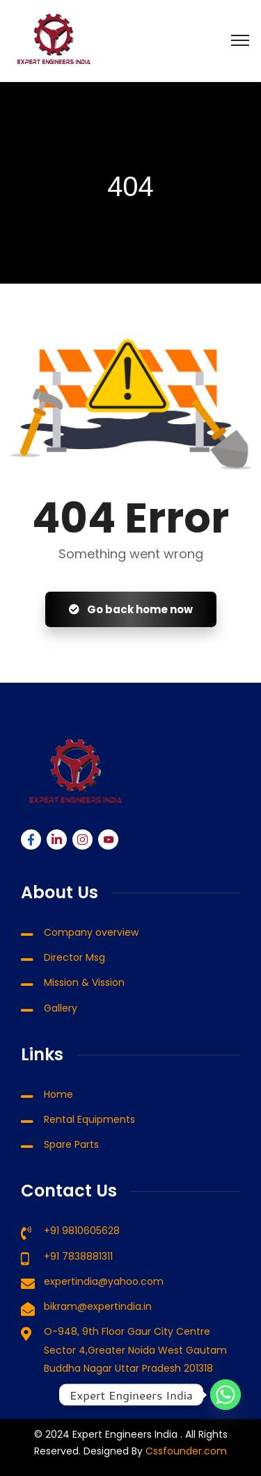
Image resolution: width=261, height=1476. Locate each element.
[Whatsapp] (225, 1394)
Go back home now (131, 609)
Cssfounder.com (185, 1451)
